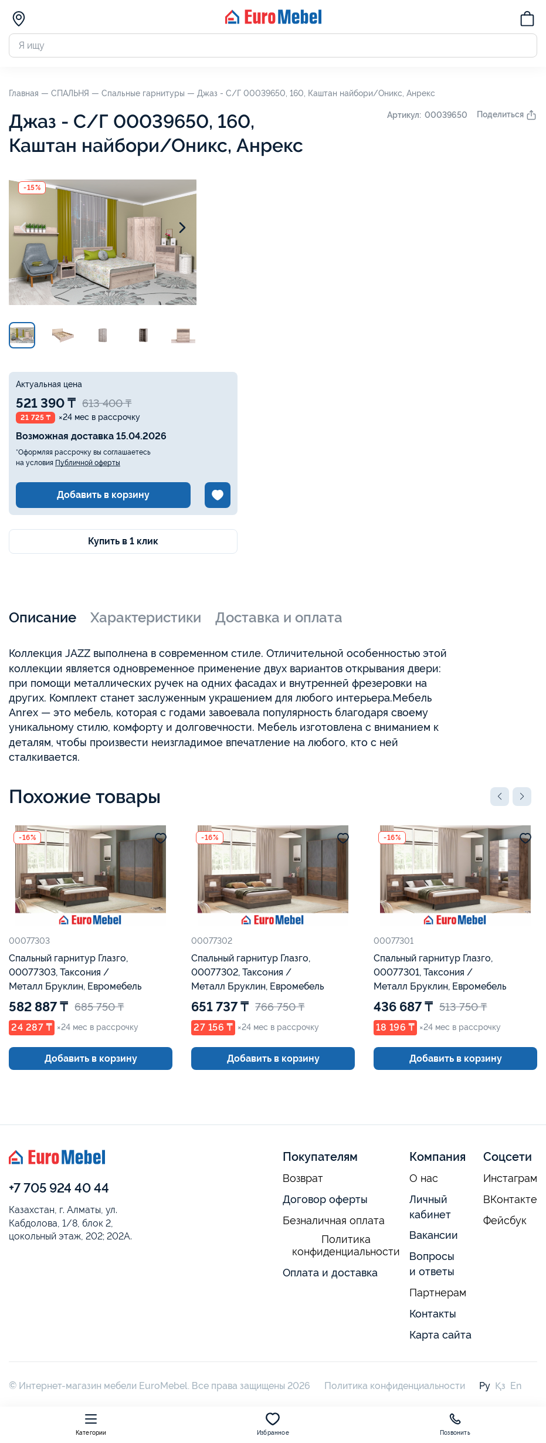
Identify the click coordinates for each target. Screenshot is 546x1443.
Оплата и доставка (330, 1272)
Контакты (432, 1313)
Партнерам (437, 1293)
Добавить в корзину (103, 494)
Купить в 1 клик (123, 541)
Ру (484, 1385)
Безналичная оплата (334, 1221)
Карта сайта (440, 1335)
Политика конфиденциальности (346, 1246)
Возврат (303, 1178)
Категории (91, 1424)
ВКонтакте (510, 1199)
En (515, 1385)
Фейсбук (505, 1221)
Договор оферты (325, 1199)
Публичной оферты (87, 463)
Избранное (273, 1424)
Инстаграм (510, 1178)
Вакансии (433, 1235)
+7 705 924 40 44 (59, 1187)
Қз (500, 1385)
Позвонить (455, 1424)
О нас (423, 1178)
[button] (499, 796)
